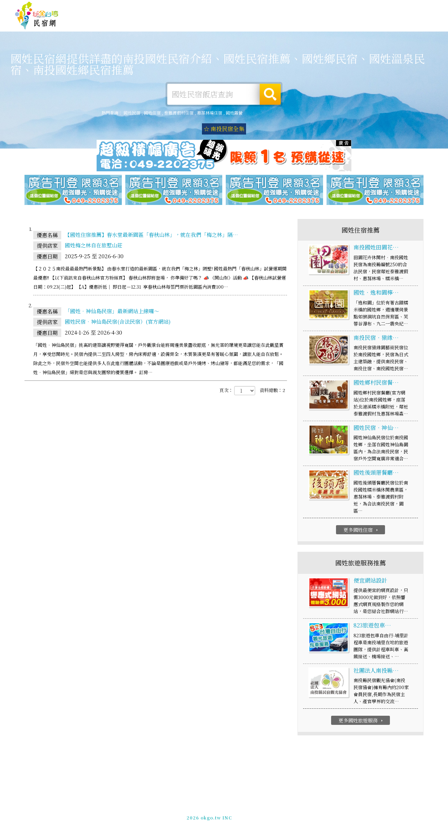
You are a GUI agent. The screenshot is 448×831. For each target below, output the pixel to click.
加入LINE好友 (335, 813)
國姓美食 (289, 22)
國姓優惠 (321, 23)
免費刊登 (326, 8)
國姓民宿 (132, 113)
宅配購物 (417, 27)
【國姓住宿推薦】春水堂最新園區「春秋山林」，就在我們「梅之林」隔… (151, 235)
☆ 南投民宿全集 (224, 129)
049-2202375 (301, 813)
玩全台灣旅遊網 (297, 8)
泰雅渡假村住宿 (179, 113)
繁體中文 (414, 7)
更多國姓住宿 (361, 530)
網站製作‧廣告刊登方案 (365, 8)
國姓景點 (385, 25)
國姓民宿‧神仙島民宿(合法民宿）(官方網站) (117, 321)
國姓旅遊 (257, 22)
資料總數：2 (272, 390)
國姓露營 (224, 21)
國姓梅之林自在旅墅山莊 (93, 245)
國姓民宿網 (36, 16)
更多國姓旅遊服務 (361, 720)
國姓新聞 (353, 24)
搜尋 (270, 94)
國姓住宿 (192, 21)
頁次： (226, 390)
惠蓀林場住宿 (209, 113)
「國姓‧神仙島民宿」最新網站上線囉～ (112, 311)
